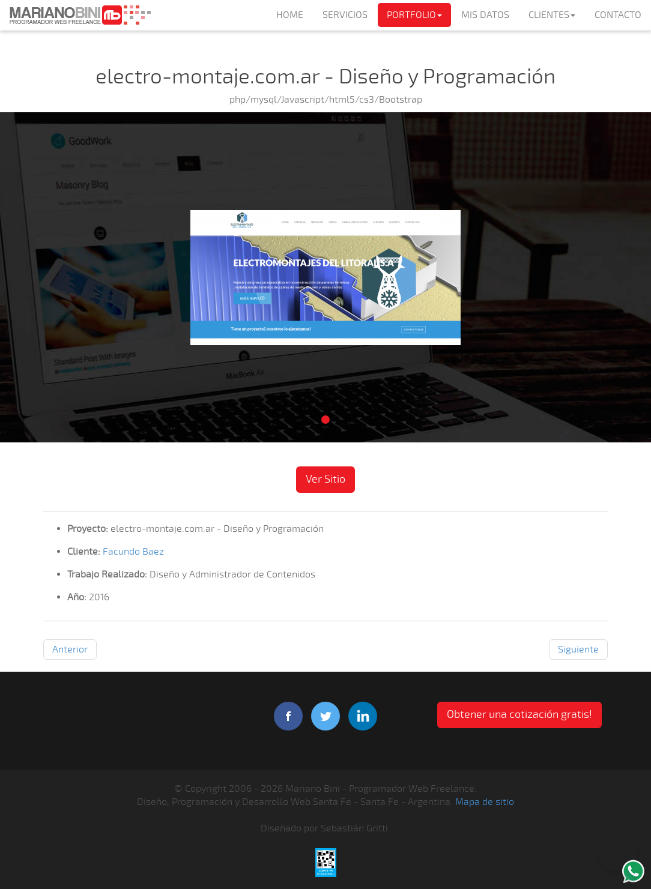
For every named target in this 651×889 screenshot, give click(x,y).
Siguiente (578, 649)
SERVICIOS (345, 15)
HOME (289, 15)
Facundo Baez (133, 552)
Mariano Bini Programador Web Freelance (80, 15)
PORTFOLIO (414, 15)
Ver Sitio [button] (325, 479)
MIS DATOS (485, 15)
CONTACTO (618, 15)
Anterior (70, 649)
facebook (288, 716)
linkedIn (362, 716)
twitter (325, 716)
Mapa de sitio (484, 802)
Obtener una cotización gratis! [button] (519, 714)
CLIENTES (551, 15)
